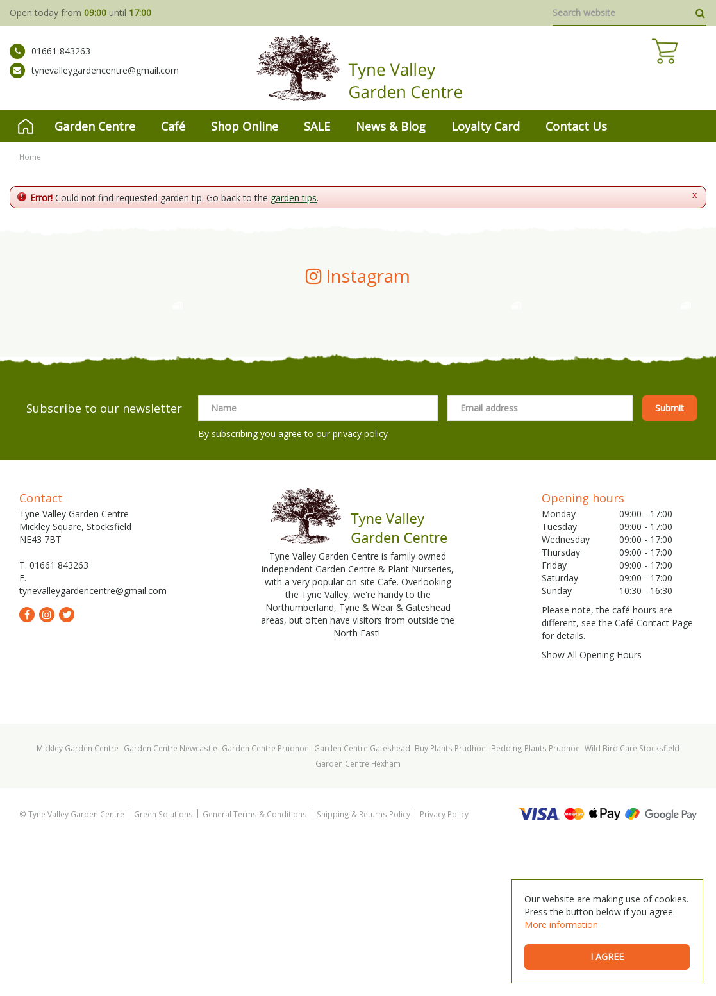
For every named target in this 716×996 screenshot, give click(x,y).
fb (27, 771)
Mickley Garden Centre (78, 904)
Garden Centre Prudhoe (265, 904)
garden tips (294, 198)
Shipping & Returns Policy (363, 970)
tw (66, 771)
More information (561, 924)
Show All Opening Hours (592, 811)
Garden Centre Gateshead (362, 904)
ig (46, 771)
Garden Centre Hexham (358, 920)
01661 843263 (50, 61)
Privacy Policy (444, 970)
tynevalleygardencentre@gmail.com (94, 80)
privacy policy (360, 590)
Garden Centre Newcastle (170, 904)
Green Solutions (163, 970)
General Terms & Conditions (255, 970)
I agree (607, 956)
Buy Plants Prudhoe (450, 904)
